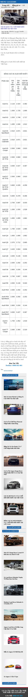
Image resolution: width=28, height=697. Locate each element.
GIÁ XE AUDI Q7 (8, 370)
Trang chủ (5, 5)
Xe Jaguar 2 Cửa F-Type (11, 676)
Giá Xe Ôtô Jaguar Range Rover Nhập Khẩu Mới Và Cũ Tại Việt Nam (13, 472)
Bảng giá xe (16, 5)
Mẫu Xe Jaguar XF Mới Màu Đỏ (13, 652)
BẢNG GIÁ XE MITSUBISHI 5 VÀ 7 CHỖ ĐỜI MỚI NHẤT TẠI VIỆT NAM (13, 522)
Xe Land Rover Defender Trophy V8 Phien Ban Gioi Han (13, 578)
